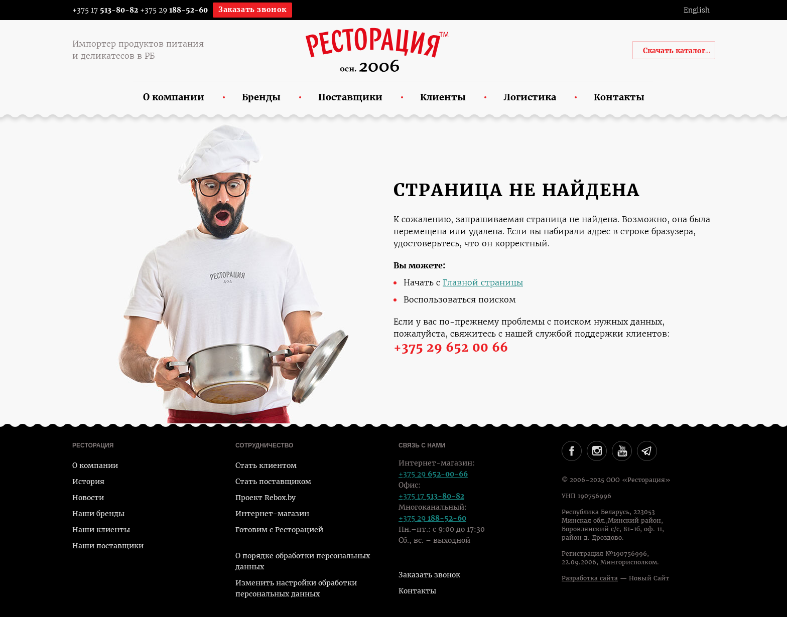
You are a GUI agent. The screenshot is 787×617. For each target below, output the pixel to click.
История (88, 481)
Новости (88, 497)
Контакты (417, 590)
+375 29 (174, 10)
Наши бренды (98, 513)
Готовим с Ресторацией (279, 529)
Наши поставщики (108, 545)
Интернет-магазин (272, 513)
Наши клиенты (101, 529)
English (697, 10)
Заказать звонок (252, 9)
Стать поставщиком (273, 481)
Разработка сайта (590, 578)
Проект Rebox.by (265, 497)
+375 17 (98, 10)
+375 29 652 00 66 (451, 347)
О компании (95, 465)
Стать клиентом (266, 465)
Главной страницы (483, 282)
